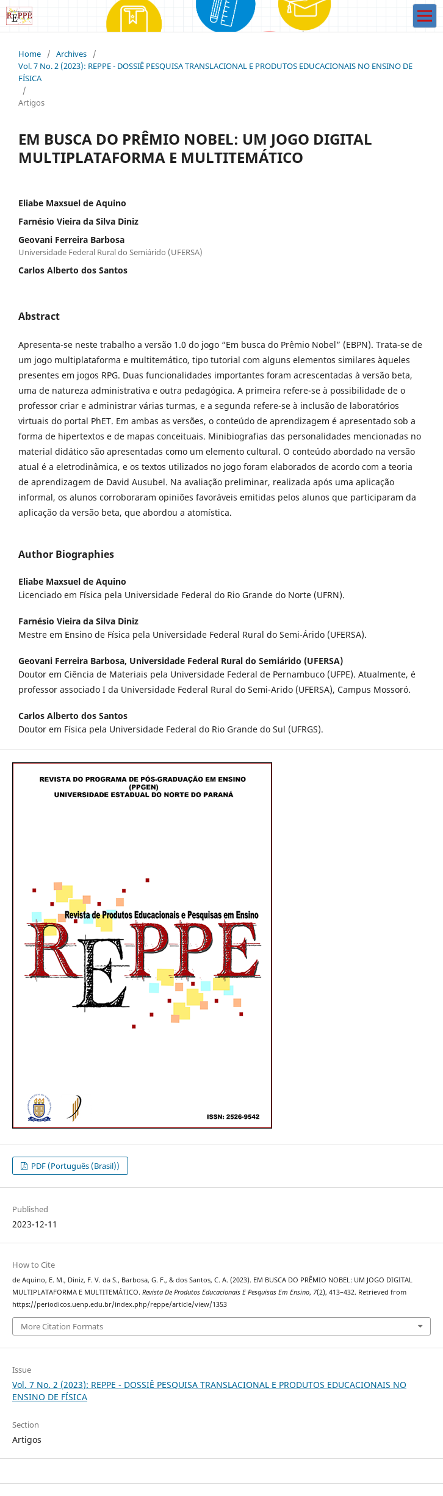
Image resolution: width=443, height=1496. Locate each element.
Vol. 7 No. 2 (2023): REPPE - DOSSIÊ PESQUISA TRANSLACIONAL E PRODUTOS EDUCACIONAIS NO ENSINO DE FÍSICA (215, 72)
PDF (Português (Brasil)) (74, 1165)
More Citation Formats (62, 1326)
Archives (71, 53)
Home (29, 53)
